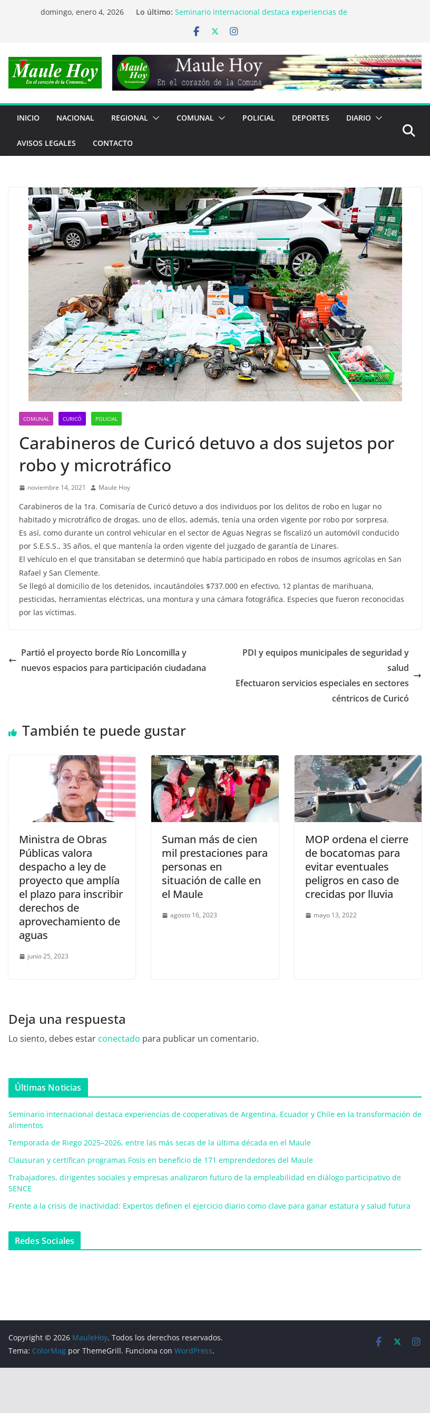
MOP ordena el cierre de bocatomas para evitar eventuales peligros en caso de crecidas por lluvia (356, 866)
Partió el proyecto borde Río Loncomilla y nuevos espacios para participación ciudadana (107, 660)
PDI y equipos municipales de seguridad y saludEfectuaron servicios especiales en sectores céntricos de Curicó (329, 675)
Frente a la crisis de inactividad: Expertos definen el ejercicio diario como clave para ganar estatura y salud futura (209, 1206)
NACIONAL (75, 118)
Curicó (72, 418)
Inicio (28, 118)
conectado (119, 1038)
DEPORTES (310, 118)
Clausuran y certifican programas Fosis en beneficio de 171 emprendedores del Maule (160, 1160)
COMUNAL (195, 118)
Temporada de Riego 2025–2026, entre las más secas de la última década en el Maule (159, 1143)
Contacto (113, 143)
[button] (154, 118)
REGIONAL (129, 118)
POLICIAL (258, 118)
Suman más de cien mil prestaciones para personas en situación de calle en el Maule (215, 866)
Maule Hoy (114, 487)
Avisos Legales (46, 143)
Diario (358, 118)
